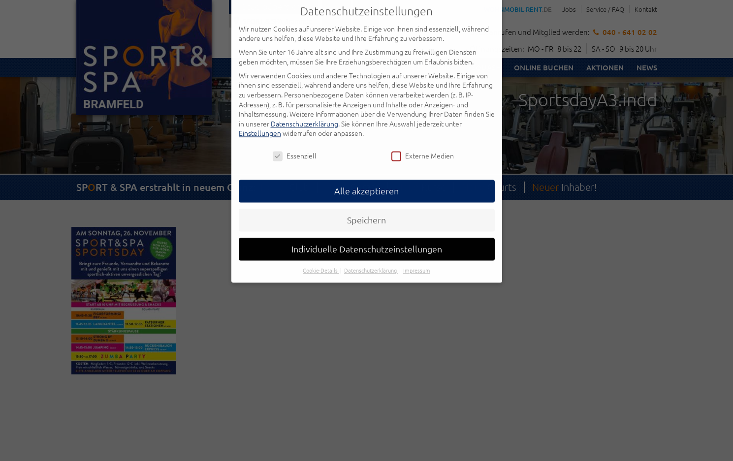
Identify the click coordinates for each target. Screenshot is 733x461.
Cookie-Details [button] (321, 260)
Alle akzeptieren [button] (366, 180)
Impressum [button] (416, 260)
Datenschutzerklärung (304, 113)
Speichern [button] (366, 209)
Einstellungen (260, 122)
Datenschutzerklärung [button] (371, 260)
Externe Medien (422, 145)
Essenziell (295, 145)
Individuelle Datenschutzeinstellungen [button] (366, 238)
